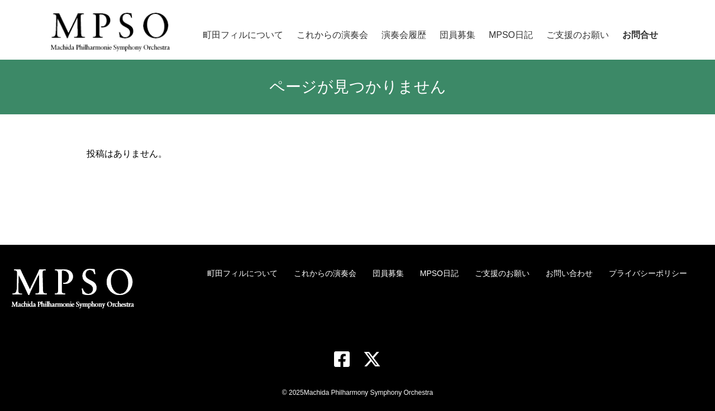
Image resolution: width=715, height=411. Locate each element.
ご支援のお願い (502, 273)
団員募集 (388, 273)
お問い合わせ (569, 273)
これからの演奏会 (325, 273)
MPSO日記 (439, 273)
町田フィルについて (242, 273)
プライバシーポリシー (648, 273)
